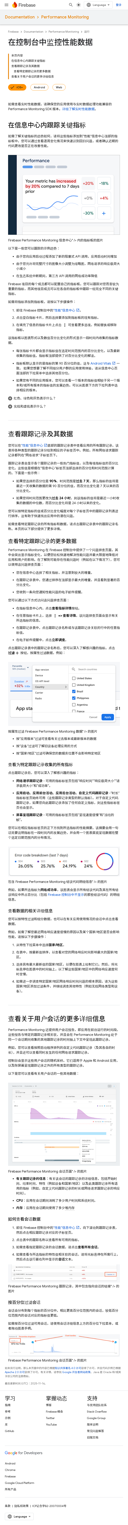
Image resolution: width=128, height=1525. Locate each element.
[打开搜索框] (70, 4)
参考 (8, 1411)
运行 (87, 31)
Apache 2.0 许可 (15, 1372)
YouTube (51, 1424)
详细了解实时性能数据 (78, 109)
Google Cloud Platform (19, 1483)
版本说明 (92, 1424)
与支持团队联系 (97, 1405)
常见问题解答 (95, 1431)
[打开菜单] (6, 5)
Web (59, 87)
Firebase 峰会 (54, 1411)
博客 (49, 1405)
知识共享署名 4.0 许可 (68, 1368)
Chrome (10, 1470)
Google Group (96, 1418)
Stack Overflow (97, 1411)
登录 (119, 5)
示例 (8, 1418)
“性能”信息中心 (64, 310)
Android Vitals (101, 364)
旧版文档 (92, 1437)
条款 (8, 1506)
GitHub (9, 1431)
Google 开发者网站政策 (76, 1372)
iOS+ (19, 87)
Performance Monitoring (65, 17)
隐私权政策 (21, 1506)
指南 (8, 1405)
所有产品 (10, 1489)
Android (39, 87)
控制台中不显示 (66, 895)
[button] (64, 398)
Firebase (13, 31)
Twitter (50, 1418)
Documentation (20, 17)
